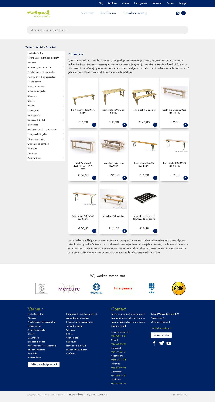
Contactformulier (161, 335)
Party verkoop (34, 158)
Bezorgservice (141, 3)
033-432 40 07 (118, 336)
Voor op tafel (34, 115)
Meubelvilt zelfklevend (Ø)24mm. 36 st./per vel (144, 218)
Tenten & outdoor (36, 86)
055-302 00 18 (118, 383)
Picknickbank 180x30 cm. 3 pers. (83, 111)
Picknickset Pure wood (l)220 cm (113, 164)
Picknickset (51, 47)
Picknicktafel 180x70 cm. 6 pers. (113, 111)
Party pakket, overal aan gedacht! (43, 57)
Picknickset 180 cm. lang (144, 110)
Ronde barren (34, 81)
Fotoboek (112, 3)
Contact (170, 3)
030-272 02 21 (118, 344)
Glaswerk (32, 96)
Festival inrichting (35, 53)
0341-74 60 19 (118, 351)
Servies (31, 100)
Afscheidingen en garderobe (41, 72)
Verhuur (87, 13)
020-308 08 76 (118, 375)
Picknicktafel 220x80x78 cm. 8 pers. (83, 218)
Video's (125, 3)
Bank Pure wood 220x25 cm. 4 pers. (174, 111)
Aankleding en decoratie (39, 67)
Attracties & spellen (37, 91)
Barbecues (33, 124)
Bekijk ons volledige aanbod (44, 364)
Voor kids (32, 148)
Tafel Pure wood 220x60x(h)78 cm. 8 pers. (83, 166)
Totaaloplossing (135, 13)
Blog (101, 3)
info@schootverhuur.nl (161, 328)
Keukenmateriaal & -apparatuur (42, 129)
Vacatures (157, 3)
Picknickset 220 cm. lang (113, 216)
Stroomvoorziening (36, 139)
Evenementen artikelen (38, 143)
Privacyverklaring (76, 394)
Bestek (31, 105)
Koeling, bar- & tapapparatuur (42, 76)
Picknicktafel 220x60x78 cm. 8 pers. (174, 164)
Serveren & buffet (36, 119)
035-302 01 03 (118, 367)
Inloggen (183, 3)
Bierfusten (108, 13)
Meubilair (39, 47)
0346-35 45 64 (118, 359)
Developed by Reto (179, 394)
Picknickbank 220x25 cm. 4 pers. (144, 164)
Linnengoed (33, 110)
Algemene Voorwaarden (97, 394)
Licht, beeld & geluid (37, 134)
